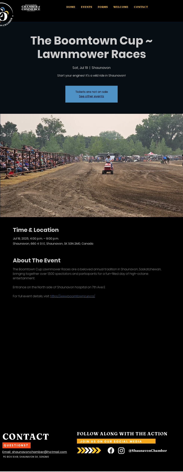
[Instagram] (121, 450)
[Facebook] (111, 450)
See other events (91, 96)
